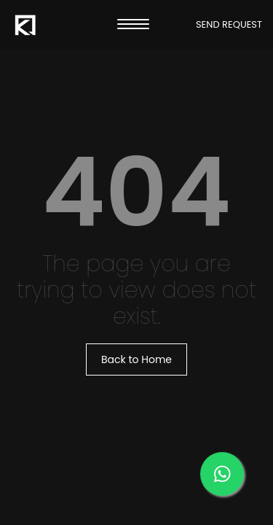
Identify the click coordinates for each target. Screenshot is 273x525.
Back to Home (136, 359)
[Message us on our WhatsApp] (222, 474)
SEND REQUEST (229, 24)
